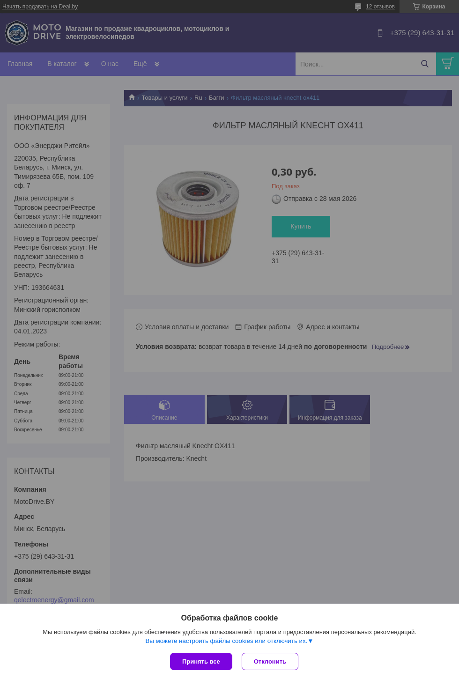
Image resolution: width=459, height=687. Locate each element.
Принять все (201, 661)
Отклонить (270, 661)
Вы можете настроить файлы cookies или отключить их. (226, 640)
